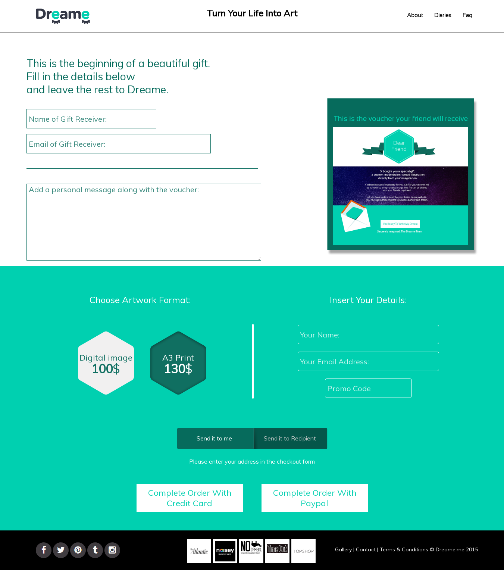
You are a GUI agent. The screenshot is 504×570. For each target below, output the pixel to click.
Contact (366, 549)
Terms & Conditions (404, 549)
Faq (467, 15)
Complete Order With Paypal (314, 498)
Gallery (343, 549)
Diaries (442, 15)
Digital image (105, 366)
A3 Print (179, 367)
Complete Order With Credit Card (189, 498)
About (415, 15)
